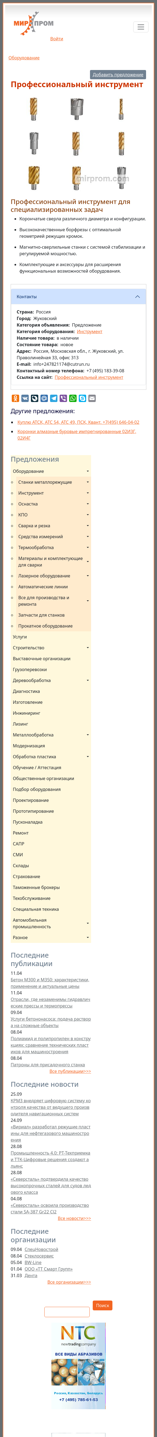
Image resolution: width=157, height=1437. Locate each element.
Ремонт (20, 833)
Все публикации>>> (70, 1071)
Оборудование (24, 58)
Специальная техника (36, 909)
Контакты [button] (27, 297)
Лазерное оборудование (44, 576)
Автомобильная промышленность (32, 923)
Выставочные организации (42, 659)
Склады (21, 866)
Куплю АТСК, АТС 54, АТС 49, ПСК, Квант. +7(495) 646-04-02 (78, 422)
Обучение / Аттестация (37, 768)
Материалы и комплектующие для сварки (51, 561)
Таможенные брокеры (36, 887)
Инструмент (31, 493)
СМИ (18, 855)
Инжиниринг (26, 713)
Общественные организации (43, 778)
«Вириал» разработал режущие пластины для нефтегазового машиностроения (51, 1133)
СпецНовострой (41, 1249)
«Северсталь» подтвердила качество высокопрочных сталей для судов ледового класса (51, 1185)
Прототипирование (33, 811)
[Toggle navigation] (141, 27)
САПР (18, 844)
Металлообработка (33, 735)
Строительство (28, 648)
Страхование (26, 876)
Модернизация (29, 746)
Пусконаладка (28, 822)
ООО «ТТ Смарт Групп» (49, 1269)
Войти (56, 39)
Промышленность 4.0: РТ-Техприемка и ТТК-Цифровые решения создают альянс (50, 1159)
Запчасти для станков (41, 615)
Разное (20, 937)
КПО (23, 515)
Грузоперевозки (30, 669)
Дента (31, 1275)
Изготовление (28, 702)
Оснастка (28, 504)
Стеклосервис (39, 1256)
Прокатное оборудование (45, 626)
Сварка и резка (34, 526)
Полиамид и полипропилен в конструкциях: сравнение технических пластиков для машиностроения (51, 1045)
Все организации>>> (69, 1282)
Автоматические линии (43, 587)
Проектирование (31, 800)
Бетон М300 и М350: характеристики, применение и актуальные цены (50, 983)
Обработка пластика (34, 757)
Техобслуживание (32, 898)
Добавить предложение (118, 75)
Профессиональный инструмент (89, 377)
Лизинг (20, 724)
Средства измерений (40, 537)
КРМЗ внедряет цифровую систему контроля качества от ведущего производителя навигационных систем (51, 1107)
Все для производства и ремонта (44, 601)
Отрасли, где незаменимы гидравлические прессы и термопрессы (50, 1002)
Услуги (20, 637)
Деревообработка (32, 680)
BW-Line (33, 1262)
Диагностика (26, 691)
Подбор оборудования (37, 789)
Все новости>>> (74, 1218)
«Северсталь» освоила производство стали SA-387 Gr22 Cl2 (50, 1208)
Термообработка (36, 547)
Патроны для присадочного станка (48, 1065)
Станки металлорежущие (45, 482)
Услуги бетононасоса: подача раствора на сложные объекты (51, 1022)
